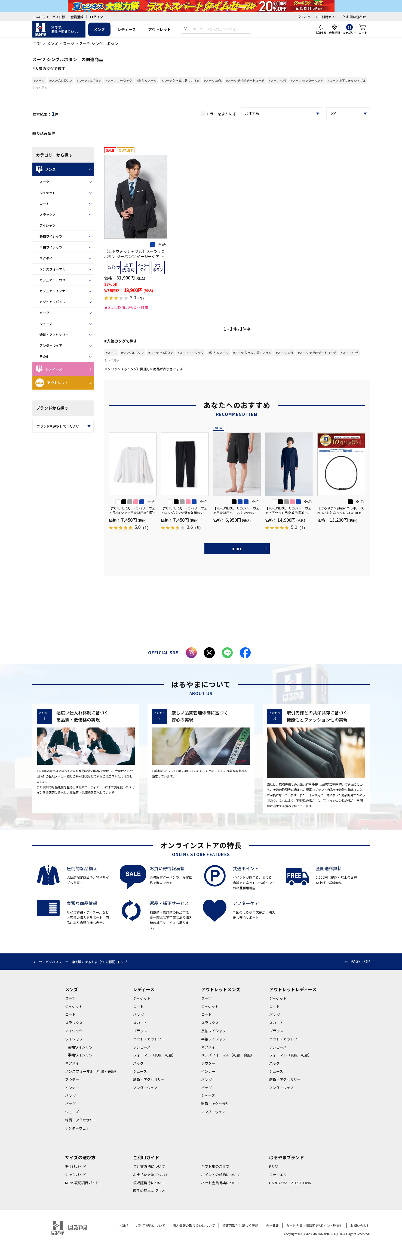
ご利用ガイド (328, 16)
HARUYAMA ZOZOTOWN (290, 1182)
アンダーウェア (50, 345)
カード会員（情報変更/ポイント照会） (314, 1225)
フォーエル (278, 1174)
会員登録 (77, 16)
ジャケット (47, 192)
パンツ (70, 1095)
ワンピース (142, 1047)
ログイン (96, 16)
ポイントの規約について (220, 1174)
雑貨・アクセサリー (54, 334)
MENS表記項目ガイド (82, 1182)
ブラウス (140, 1030)
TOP (38, 43)
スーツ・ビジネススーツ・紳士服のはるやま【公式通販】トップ (79, 961)
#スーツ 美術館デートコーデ (245, 80)
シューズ (45, 323)
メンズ (99, 29)
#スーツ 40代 (277, 80)
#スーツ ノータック (119, 80)
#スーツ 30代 (213, 80)
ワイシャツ (74, 1038)
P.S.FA (273, 1166)
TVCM (306, 16)
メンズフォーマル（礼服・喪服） (91, 1071)
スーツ (68, 43)
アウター (72, 1079)
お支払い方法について (150, 1174)
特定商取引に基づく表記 (240, 1225)
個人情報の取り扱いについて (194, 1225)
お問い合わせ (356, 16)
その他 (44, 356)
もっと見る (39, 87)
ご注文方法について (149, 1166)
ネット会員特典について (220, 1182)
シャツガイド (75, 1174)
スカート (140, 1022)
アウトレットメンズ (220, 989)
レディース (126, 29)
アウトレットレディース (293, 989)
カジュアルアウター (54, 280)
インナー (72, 1087)
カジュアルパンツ (52, 301)
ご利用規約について (150, 1225)
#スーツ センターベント (307, 80)
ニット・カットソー (149, 1038)
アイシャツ (47, 225)
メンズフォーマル (52, 269)
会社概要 (272, 1225)
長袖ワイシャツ (50, 236)
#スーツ (39, 80)
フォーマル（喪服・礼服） (154, 1055)
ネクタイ (46, 258)
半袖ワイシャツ (50, 247)
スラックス (47, 214)
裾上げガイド (75, 1166)
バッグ (44, 312)
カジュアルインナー (54, 290)
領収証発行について (149, 1182)
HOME (123, 1225)
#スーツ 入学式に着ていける (180, 80)
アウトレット (159, 29)
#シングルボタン (60, 80)
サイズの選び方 (80, 1157)
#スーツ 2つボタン (88, 80)
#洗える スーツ (147, 80)
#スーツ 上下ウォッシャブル (347, 80)
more (237, 548)
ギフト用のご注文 (215, 1166)
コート (44, 203)
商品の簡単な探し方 (149, 1190)
